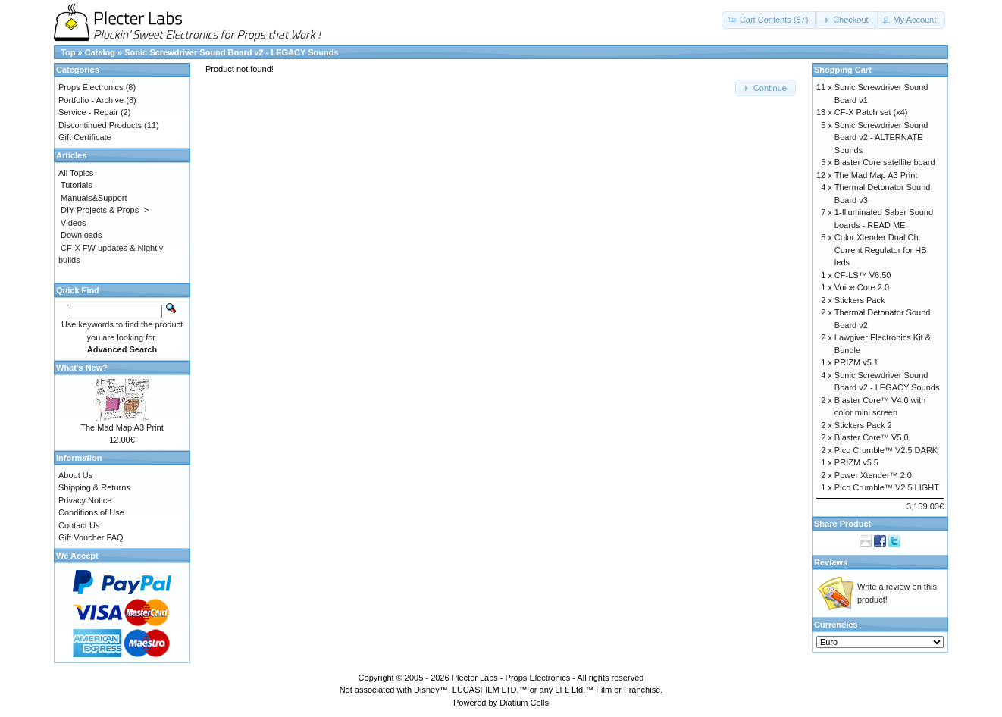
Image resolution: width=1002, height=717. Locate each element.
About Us (75, 475)
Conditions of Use (91, 512)
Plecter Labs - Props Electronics (511, 677)
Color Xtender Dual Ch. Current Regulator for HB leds (880, 250)
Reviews (830, 562)
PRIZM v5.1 (856, 362)
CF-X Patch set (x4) (871, 112)
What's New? (82, 367)
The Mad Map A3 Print (121, 427)
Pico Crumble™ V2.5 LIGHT (886, 487)
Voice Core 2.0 (861, 287)
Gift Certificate (84, 137)
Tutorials (76, 184)
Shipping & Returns (94, 487)
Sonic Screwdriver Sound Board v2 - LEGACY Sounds (231, 52)
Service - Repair (88, 112)
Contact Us (78, 525)
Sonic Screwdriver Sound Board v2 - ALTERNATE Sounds (881, 138)
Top (68, 52)
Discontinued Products (100, 125)
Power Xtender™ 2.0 (873, 475)
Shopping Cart (843, 69)
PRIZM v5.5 (856, 462)
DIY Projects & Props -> (105, 209)
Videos (73, 222)
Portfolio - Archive (91, 100)
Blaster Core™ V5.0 (871, 437)
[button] (770, 20)
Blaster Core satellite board (884, 162)
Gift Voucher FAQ (91, 537)
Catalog (100, 52)
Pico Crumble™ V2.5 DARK (886, 450)
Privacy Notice (84, 500)
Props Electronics (91, 87)
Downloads (81, 235)
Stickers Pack (859, 300)
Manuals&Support (94, 197)
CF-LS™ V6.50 (862, 275)
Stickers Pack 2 (863, 425)
